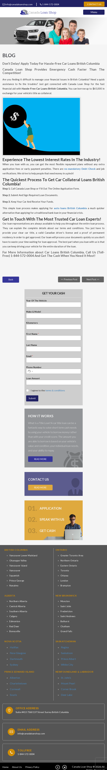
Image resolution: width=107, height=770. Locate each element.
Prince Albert (68, 657)
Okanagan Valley (18, 560)
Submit (32, 398)
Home (5, 762)
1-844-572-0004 (49, 4)
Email (29, 356)
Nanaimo (14, 585)
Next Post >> (93, 279)
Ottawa (64, 575)
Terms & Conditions (15, 765)
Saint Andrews (67, 616)
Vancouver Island (18, 565)
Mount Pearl (67, 680)
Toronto (64, 570)
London (64, 580)
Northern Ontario (69, 560)
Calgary (13, 616)
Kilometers (32, 323)
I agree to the (48, 390)
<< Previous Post (69, 279)
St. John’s (66, 674)
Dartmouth (15, 657)
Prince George (16, 580)
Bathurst (64, 621)
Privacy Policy (32, 762)
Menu (94, 12)
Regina (64, 647)
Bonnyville (14, 631)
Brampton (65, 585)
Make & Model (33, 311)
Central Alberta (17, 606)
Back (11, 279)
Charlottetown (17, 680)
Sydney (13, 662)
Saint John (65, 606)
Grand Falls (66, 631)
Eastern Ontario (68, 565)
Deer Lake (66, 690)
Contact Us (94, 4)
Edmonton (14, 621)
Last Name (31, 345)
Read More (40, 459)
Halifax (13, 647)
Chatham (65, 626)
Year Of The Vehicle (36, 300)
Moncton (65, 601)
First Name (32, 334)
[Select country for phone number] (30, 371)
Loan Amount (33, 378)
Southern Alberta (18, 611)
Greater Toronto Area (71, 555)
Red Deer (14, 626)
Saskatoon (66, 652)
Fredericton (66, 611)
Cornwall (14, 685)
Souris (13, 690)
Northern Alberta (18, 601)
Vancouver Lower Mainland (23, 555)
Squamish (14, 575)
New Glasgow (17, 652)
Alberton (14, 674)
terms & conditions (55, 390)
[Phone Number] (53, 371)
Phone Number (34, 367)
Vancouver (14, 570)
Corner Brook (68, 685)
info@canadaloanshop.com (17, 4)
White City (66, 662)
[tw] (64, 762)
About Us (17, 762)
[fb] (58, 762)
